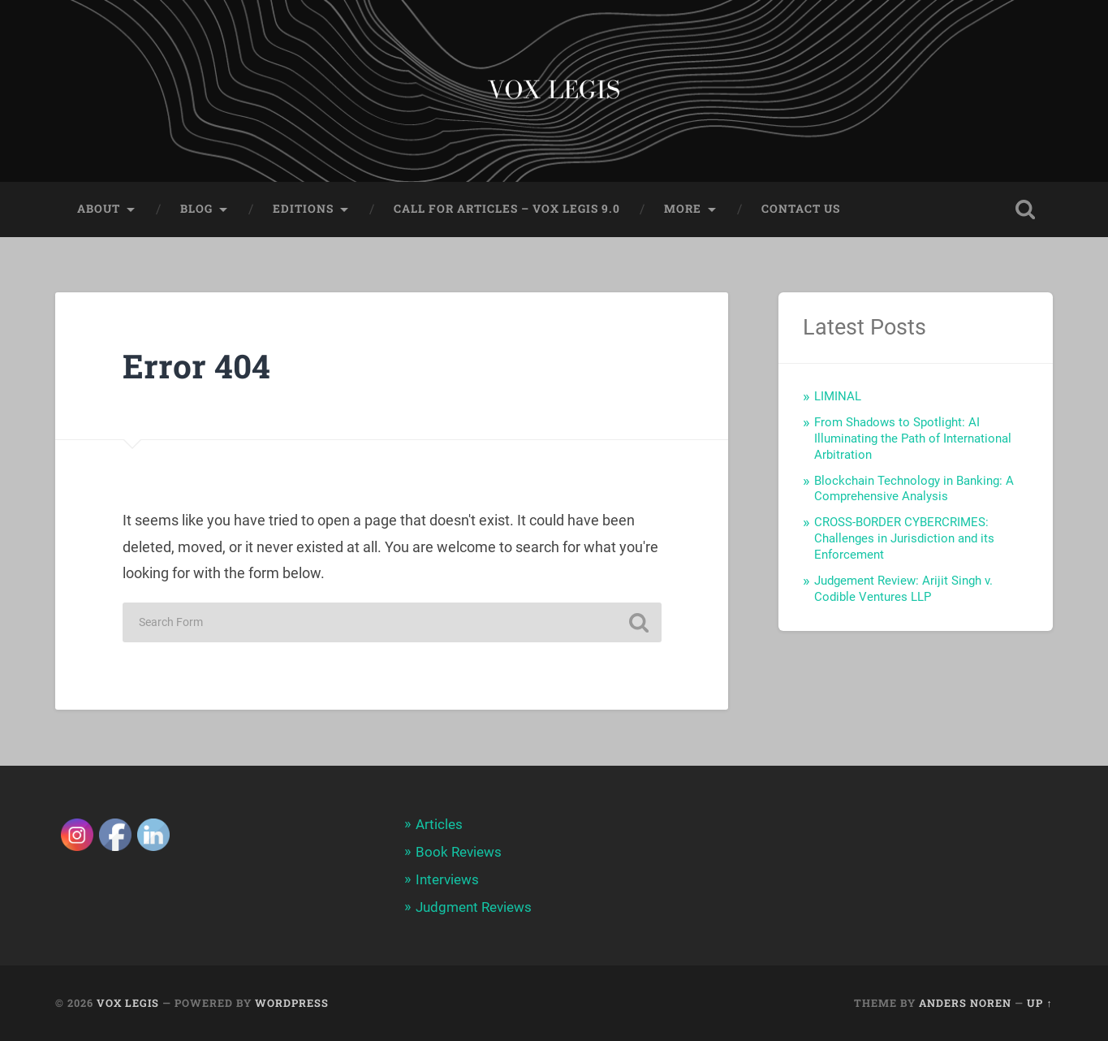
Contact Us (800, 208)
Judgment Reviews (474, 907)
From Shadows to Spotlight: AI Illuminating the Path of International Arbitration (912, 438)
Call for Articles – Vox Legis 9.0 (507, 208)
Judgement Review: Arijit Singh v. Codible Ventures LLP (903, 588)
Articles (439, 824)
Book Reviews (459, 852)
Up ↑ (1039, 1002)
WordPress (292, 1002)
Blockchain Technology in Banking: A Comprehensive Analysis (914, 488)
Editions (303, 208)
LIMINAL (837, 396)
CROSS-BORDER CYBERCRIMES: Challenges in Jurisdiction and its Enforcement (904, 538)
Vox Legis (128, 1002)
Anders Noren (965, 1002)
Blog (196, 208)
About (98, 208)
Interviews (447, 879)
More (682, 208)
